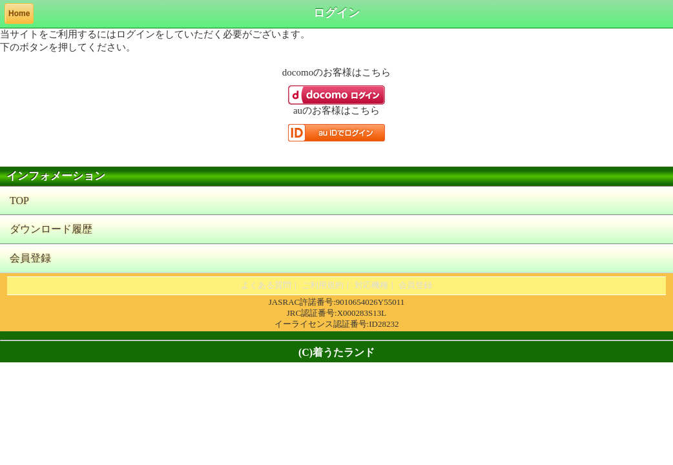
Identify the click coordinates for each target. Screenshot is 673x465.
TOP (19, 200)
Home (19, 13)
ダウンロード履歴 (51, 228)
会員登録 (30, 258)
